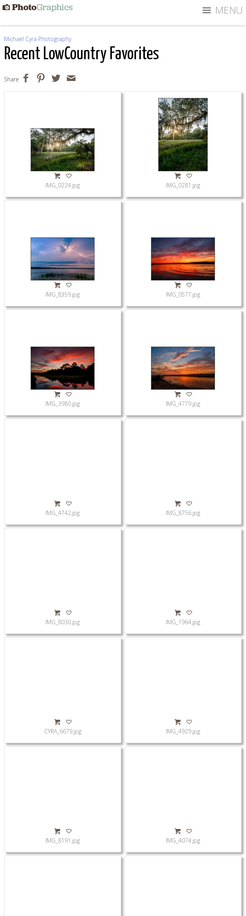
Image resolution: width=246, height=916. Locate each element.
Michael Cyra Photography (37, 39)
